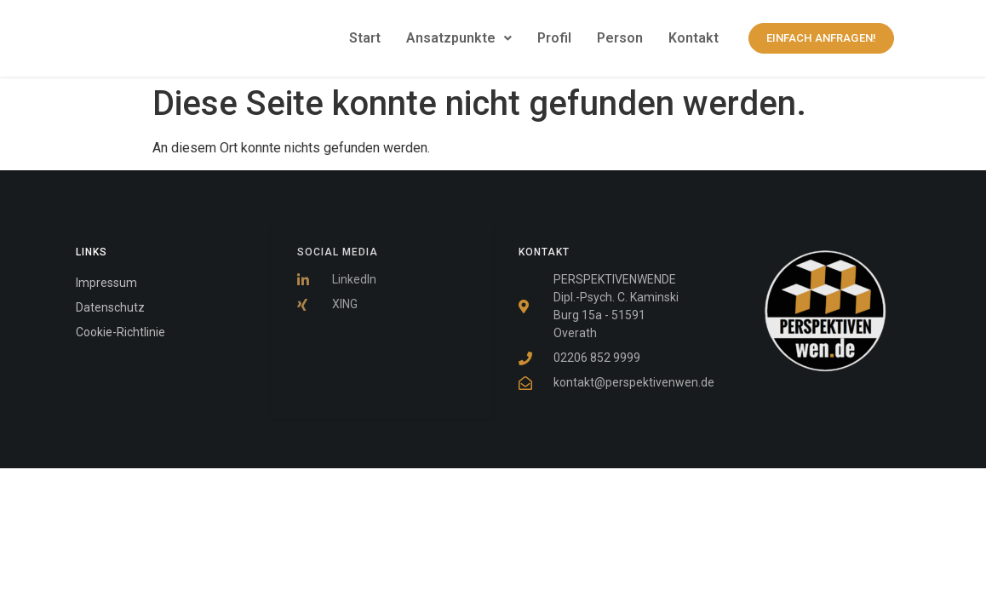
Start (365, 38)
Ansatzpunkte (459, 38)
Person (620, 38)
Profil (554, 38)
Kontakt (693, 38)
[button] (459, 38)
